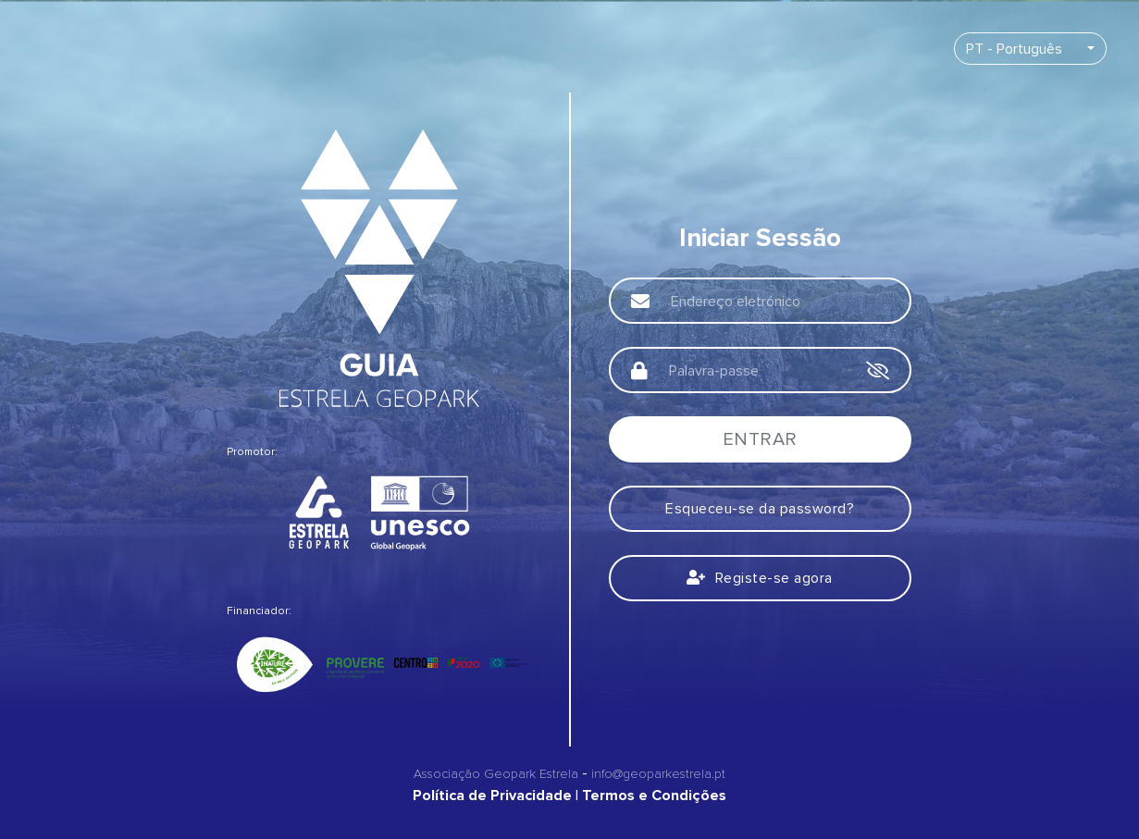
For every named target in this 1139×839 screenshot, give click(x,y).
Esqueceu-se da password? (759, 509)
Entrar (760, 439)
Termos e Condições (654, 795)
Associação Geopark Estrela (496, 774)
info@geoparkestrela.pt (658, 774)
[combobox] (1030, 48)
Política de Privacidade (492, 795)
